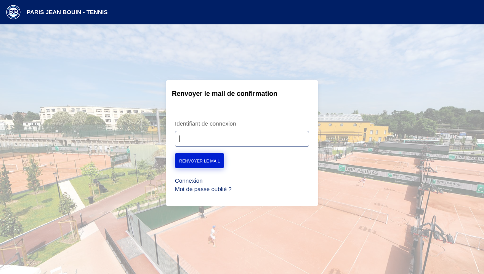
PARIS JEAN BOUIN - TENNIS (67, 12)
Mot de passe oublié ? (203, 189)
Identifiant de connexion (205, 123)
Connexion (189, 180)
